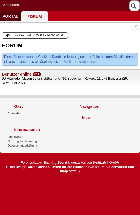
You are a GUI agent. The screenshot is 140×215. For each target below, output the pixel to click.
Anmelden (11, 5)
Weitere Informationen (80, 62)
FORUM (34, 16)
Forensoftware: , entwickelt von (70, 163)
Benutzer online (17, 74)
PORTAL (10, 16)
